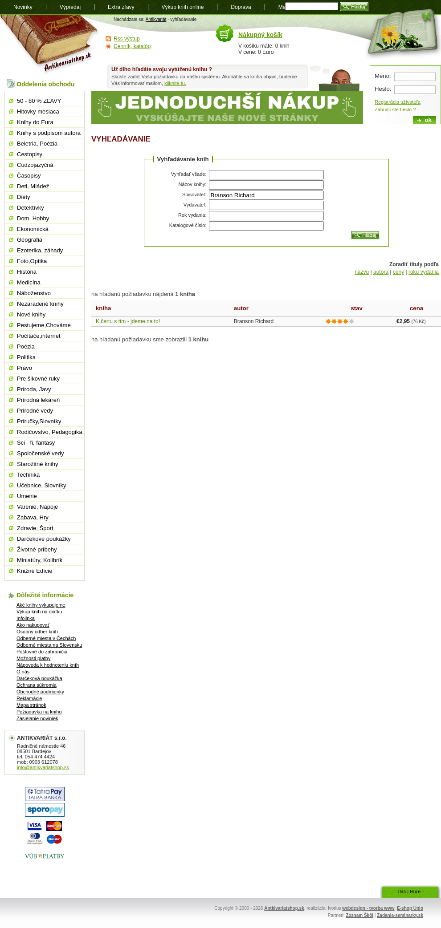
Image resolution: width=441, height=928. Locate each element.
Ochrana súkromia (36, 685)
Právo (24, 368)
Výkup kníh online (183, 7)
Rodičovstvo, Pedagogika (49, 432)
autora (380, 272)
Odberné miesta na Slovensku (49, 645)
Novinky (23, 7)
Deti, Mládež (33, 186)
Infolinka (25, 618)
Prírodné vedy (35, 410)
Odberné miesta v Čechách (46, 638)
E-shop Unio (410, 908)
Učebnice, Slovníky (41, 485)
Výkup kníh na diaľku (39, 611)
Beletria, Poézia (37, 143)
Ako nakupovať (32, 625)
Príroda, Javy (34, 389)
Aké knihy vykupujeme (40, 605)
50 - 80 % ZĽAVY (39, 100)
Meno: (383, 76)
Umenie (27, 496)
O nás (22, 671)
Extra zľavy (121, 7)
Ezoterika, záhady (40, 250)
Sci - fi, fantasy (36, 442)
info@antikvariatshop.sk (43, 767)
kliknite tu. (175, 83)
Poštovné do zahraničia (41, 651)
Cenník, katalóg (132, 46)
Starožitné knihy (37, 464)
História (27, 271)
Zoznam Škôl (359, 915)
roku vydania (423, 272)
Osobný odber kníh (37, 631)
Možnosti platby (33, 658)
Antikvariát (156, 19)
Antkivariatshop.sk (284, 908)
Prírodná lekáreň (38, 400)
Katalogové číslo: (188, 225)
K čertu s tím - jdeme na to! (128, 321)
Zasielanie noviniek (37, 718)
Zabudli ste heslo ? (395, 109)
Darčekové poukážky (44, 538)
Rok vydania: (192, 215)
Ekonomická (33, 229)
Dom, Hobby (33, 218)
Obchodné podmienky (40, 691)
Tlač (401, 891)
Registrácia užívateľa (398, 102)
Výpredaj (70, 7)
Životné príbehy (37, 549)
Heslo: (383, 88)
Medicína (29, 282)
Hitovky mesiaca (38, 111)
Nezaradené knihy (40, 303)
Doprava (241, 7)
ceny (398, 272)
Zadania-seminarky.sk (400, 915)
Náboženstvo (34, 293)
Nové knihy (31, 314)
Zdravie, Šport (35, 528)
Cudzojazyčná (35, 165)
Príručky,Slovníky (39, 421)
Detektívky (30, 207)
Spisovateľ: (194, 194)
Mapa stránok (31, 705)
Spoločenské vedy (40, 453)
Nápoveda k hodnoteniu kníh (47, 665)
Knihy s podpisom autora (49, 133)
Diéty (23, 197)
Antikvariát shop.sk (50, 45)
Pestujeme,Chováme (44, 325)
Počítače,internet (39, 335)
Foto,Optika (32, 261)
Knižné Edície (35, 570)
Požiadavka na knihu (39, 711)
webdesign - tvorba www (368, 908)
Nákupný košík (260, 34)
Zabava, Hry (33, 517)
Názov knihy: (193, 184)
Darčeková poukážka (39, 678)
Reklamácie (29, 698)
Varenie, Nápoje (37, 506)
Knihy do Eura (35, 122)
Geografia (29, 239)
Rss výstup (127, 39)
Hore (415, 891)
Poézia (26, 346)
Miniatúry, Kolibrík (39, 560)
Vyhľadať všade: (189, 174)
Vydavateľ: (195, 204)
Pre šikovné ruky (38, 378)
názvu (362, 272)
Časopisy (29, 175)
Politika (26, 357)
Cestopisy (29, 154)
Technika (28, 474)
